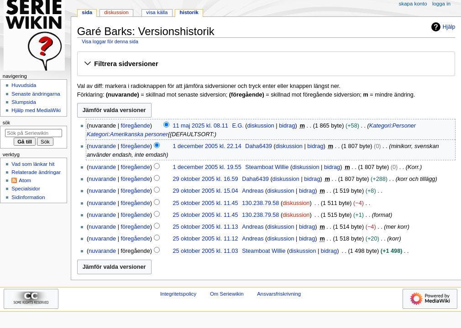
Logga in (441, 3)
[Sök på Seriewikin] (33, 133)
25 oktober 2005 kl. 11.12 (205, 239)
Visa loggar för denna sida (110, 41)
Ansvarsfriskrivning (279, 294)
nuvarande (102, 146)
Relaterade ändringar (36, 172)
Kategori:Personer (392, 126)
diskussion (260, 126)
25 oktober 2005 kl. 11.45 (205, 203)
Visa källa (157, 12)
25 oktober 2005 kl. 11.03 (205, 251)
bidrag (287, 126)
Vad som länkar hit (32, 164)
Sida (87, 12)
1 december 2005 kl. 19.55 (207, 167)
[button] (266, 64)
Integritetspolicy (178, 294)
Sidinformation (28, 197)
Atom (25, 180)
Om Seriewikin (227, 294)
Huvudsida (23, 85)
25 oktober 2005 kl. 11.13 (205, 227)
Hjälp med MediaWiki (36, 110)
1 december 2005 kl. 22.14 (207, 146)
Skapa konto (413, 3)
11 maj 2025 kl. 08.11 (200, 126)
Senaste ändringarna (35, 94)
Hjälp (442, 26)
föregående (135, 126)
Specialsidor (25, 188)
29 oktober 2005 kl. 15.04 (205, 191)
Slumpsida (23, 102)
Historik (189, 12)
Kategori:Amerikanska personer (127, 134)
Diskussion (116, 12)
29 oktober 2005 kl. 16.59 (205, 179)
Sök (6, 122)
